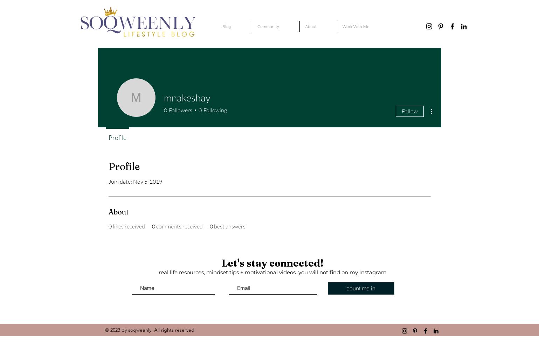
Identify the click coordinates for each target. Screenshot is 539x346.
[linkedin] (464, 26)
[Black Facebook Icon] (452, 26)
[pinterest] (441, 26)
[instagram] (429, 26)
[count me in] (361, 288)
